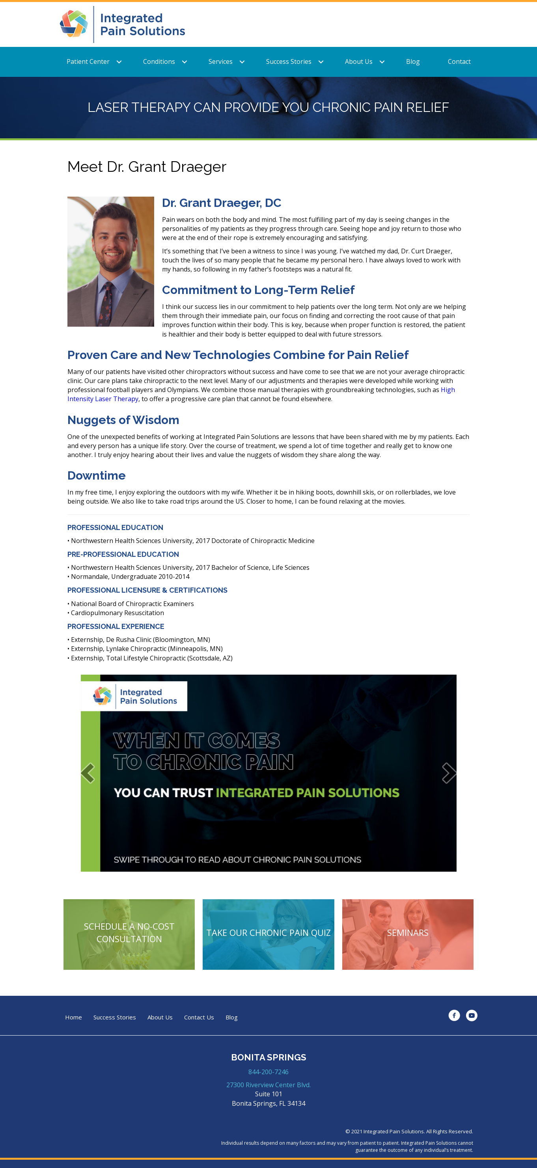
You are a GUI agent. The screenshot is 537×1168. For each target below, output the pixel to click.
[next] (450, 773)
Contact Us (199, 1017)
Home (73, 1017)
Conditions (159, 61)
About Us (359, 61)
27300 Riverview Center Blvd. (268, 1085)
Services (221, 61)
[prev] (87, 773)
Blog (413, 61)
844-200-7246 (268, 1072)
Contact (459, 61)
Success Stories (288, 61)
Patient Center (88, 61)
